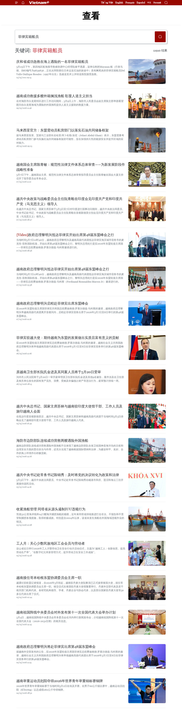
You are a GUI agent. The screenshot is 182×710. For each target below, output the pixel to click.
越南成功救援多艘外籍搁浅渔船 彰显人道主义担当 (54, 96)
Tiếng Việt (107, 2)
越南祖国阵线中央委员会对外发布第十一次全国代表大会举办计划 (66, 612)
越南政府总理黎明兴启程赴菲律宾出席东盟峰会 (52, 303)
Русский (157, 3)
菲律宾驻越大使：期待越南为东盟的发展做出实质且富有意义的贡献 (67, 338)
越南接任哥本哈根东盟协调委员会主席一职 (48, 578)
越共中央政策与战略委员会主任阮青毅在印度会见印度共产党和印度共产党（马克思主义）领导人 (69, 201)
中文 (149, 3)
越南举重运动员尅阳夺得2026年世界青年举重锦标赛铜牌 (59, 681)
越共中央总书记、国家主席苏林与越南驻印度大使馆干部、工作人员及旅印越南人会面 (69, 408)
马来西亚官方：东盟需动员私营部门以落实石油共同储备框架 (62, 130)
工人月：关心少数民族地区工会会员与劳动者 (50, 543)
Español (141, 2)
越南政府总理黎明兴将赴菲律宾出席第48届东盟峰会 (56, 647)
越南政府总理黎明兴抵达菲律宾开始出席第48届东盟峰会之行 (62, 269)
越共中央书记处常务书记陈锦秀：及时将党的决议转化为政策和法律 (67, 475)
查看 (91, 16)
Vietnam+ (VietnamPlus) (39, 2)
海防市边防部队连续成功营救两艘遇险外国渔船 (52, 441)
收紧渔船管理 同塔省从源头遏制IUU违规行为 (50, 509)
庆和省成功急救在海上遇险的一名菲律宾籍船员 (52, 62)
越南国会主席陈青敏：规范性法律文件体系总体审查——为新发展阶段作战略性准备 (70, 167)
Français (129, 2)
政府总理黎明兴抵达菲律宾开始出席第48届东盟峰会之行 (65, 235)
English (119, 2)
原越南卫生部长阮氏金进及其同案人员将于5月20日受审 (58, 372)
